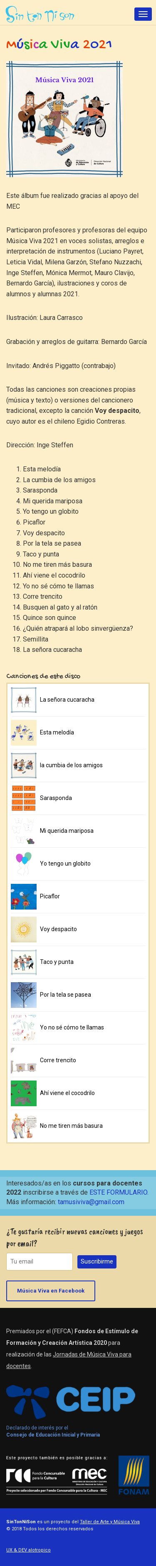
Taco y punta (57, 962)
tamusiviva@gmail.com (91, 1202)
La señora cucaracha (67, 699)
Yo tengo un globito (65, 863)
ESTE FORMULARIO (118, 1192)
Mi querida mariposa (67, 830)
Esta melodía (57, 732)
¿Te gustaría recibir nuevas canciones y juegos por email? (74, 1237)
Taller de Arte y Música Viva (110, 1522)
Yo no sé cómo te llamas (72, 1027)
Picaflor (50, 896)
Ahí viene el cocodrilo (67, 1093)
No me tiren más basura (71, 1125)
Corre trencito (58, 1060)
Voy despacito (58, 929)
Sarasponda (56, 798)
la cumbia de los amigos (71, 765)
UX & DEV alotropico (28, 1550)
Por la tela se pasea (65, 994)
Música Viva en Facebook (50, 1291)
